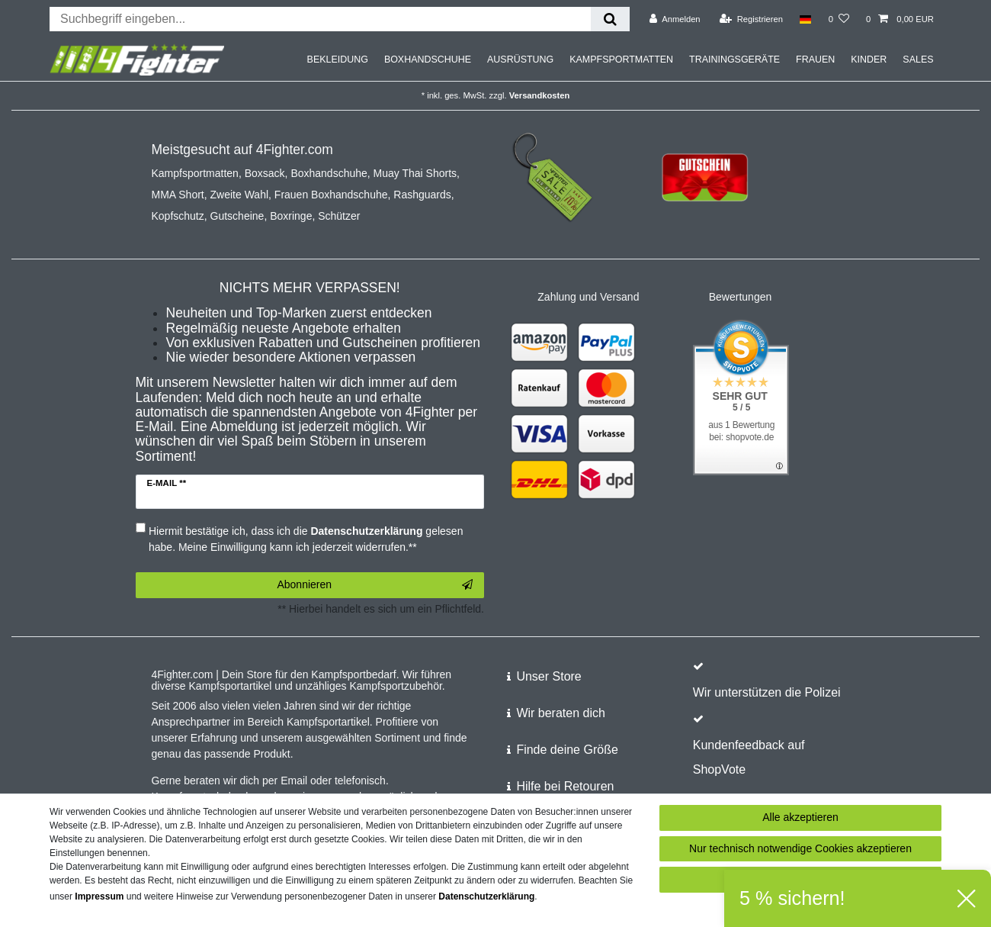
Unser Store (548, 676)
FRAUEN (815, 59)
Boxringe (291, 216)
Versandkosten (539, 95)
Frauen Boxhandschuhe (331, 194)
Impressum (99, 896)
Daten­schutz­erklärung (486, 896)
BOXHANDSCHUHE (427, 59)
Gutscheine (237, 216)
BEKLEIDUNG (337, 59)
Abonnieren (375, 585)
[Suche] (610, 19)
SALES (918, 59)
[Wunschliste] (839, 19)
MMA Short (178, 194)
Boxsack (265, 173)
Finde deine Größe (566, 749)
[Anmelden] (675, 19)
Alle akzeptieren (800, 817)
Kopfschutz (178, 216)
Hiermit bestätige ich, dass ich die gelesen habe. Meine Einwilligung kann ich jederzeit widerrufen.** (306, 539)
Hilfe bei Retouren (565, 786)
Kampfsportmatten (195, 173)
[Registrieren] (751, 19)
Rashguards (422, 194)
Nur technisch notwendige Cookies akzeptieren (800, 848)
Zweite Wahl (239, 194)
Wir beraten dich (560, 713)
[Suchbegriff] (320, 19)
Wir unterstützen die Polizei (767, 692)
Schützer (339, 216)
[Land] (805, 19)
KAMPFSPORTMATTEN (621, 59)
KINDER (869, 59)
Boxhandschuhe (328, 173)
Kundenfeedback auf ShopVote (749, 757)
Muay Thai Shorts (415, 173)
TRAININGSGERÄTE (734, 59)
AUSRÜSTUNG (520, 59)
